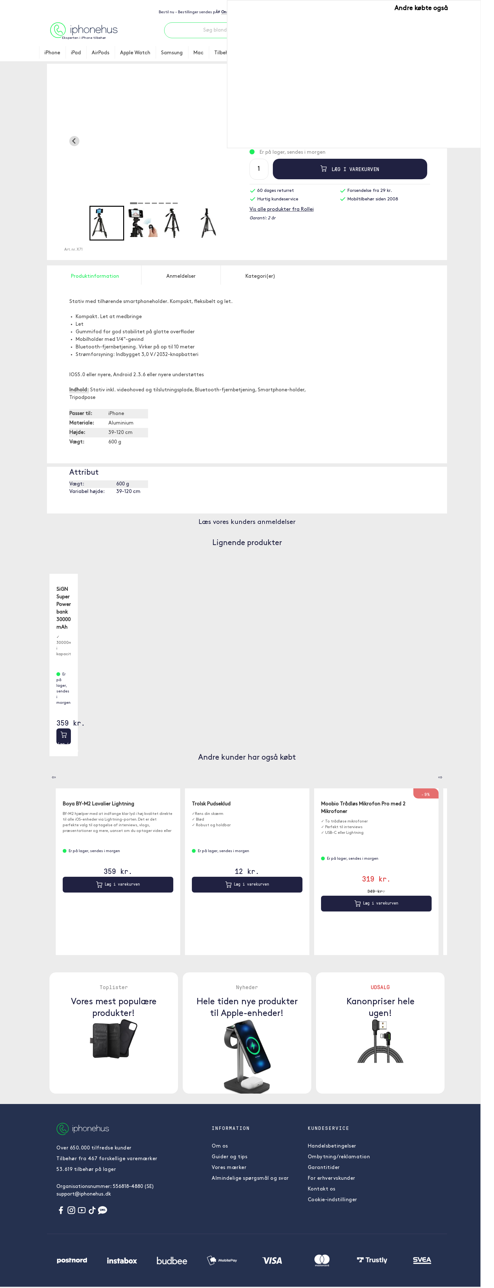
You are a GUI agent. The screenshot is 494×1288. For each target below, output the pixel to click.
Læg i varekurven (347, 169)
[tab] (133, 203)
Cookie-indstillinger (332, 1199)
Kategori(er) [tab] (260, 276)
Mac (198, 53)
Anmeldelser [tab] (181, 276)
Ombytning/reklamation (339, 1157)
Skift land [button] (386, 9)
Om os (220, 1146)
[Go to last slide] (74, 141)
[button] (106, 223)
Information (435, 53)
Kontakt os (322, 1189)
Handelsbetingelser (332, 1146)
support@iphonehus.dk (83, 1194)
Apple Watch (135, 53)
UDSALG (400, 53)
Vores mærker (229, 1167)
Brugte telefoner (264, 53)
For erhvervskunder (331, 1178)
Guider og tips (229, 1157)
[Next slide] (235, 141)
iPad (76, 53)
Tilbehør (223, 53)
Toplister (338, 53)
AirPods (100, 53)
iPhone (52, 53)
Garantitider (324, 1167)
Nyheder (370, 53)
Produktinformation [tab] (95, 276)
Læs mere (340, 121)
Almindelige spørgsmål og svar (250, 1178)
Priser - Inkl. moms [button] (425, 9)
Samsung (172, 53)
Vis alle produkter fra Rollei (282, 209)
